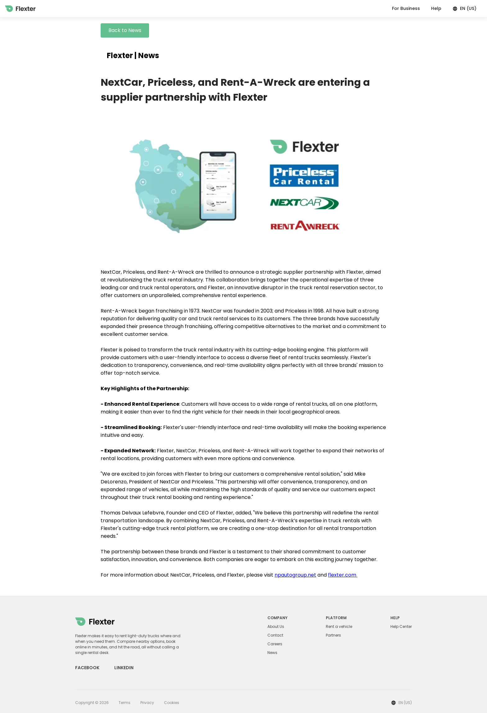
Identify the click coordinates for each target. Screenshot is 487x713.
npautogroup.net (295, 574)
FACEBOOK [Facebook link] (87, 667)
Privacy (147, 702)
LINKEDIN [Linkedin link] (124, 667)
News (272, 653)
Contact (275, 635)
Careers (274, 644)
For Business (406, 8)
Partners (333, 635)
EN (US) (464, 8)
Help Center (401, 626)
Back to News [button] (124, 30)
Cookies (171, 702)
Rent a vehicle (339, 626)
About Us (275, 626)
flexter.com (342, 574)
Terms (124, 702)
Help (436, 8)
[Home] (20, 8)
